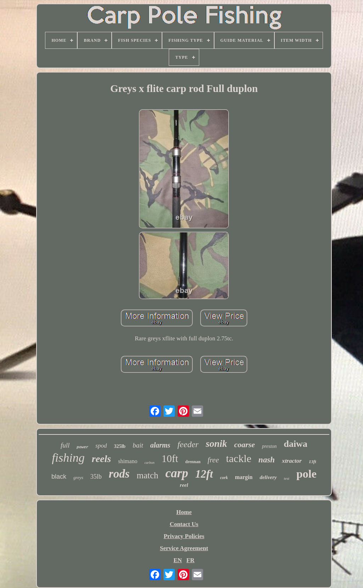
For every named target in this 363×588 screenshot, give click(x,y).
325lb (119, 446)
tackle (238, 458)
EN (177, 560)
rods (119, 473)
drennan (192, 461)
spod (101, 445)
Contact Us (184, 524)
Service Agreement (184, 548)
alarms (160, 445)
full (65, 445)
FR (190, 560)
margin (244, 477)
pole (306, 473)
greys (78, 477)
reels (101, 458)
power (82, 447)
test (286, 478)
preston (269, 446)
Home (183, 512)
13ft (312, 461)
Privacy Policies (184, 536)
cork (224, 477)
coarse (244, 444)
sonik (216, 443)
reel (184, 485)
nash (266, 459)
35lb (96, 476)
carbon (149, 463)
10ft (170, 458)
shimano (127, 461)
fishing (68, 457)
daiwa (295, 444)
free (213, 460)
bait (138, 445)
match (147, 475)
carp (177, 473)
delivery (268, 477)
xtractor (292, 460)
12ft (204, 474)
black (58, 476)
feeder (188, 444)
